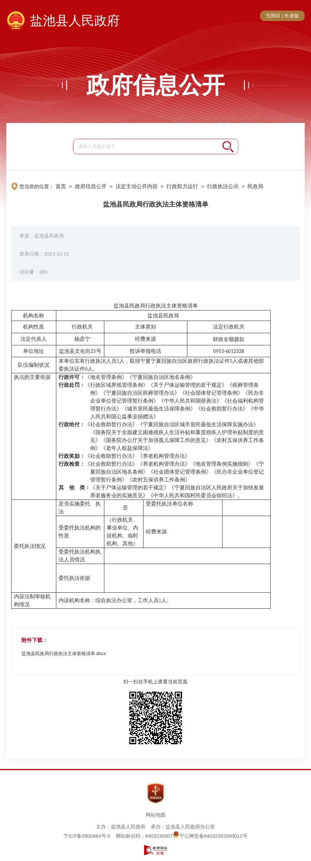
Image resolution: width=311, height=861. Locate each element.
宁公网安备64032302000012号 (210, 836)
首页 (61, 186)
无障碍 (273, 15)
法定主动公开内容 (137, 186)
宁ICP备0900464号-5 (87, 836)
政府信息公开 (156, 85)
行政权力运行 (182, 186)
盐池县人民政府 (75, 20)
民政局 (255, 186)
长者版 (291, 15)
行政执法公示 (223, 186)
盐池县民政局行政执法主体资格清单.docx (63, 653)
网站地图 (156, 815)
